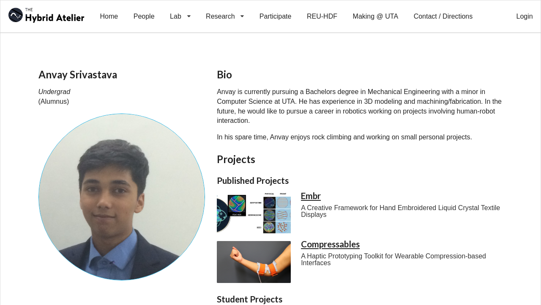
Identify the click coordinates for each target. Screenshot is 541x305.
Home (109, 16)
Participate (276, 16)
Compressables (330, 244)
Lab (180, 10)
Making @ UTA (376, 16)
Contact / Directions (443, 16)
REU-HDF (322, 16)
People (144, 16)
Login (524, 16)
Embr (311, 195)
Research (225, 10)
